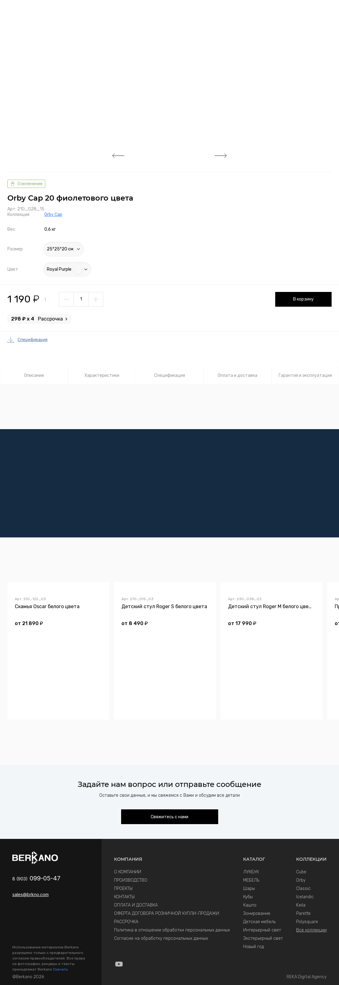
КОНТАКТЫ (124, 896)
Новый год (253, 946)
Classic (303, 888)
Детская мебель (259, 921)
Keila (300, 905)
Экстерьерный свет (263, 938)
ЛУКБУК (251, 872)
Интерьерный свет (262, 930)
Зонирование (256, 913)
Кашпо (249, 905)
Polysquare (307, 921)
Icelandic (305, 896)
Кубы (248, 896)
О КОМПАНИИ (127, 872)
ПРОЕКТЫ (123, 888)
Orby (300, 880)
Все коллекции (311, 930)
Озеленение (26, 183)
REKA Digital (307, 976)
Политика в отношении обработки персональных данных (172, 930)
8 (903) (36, 878)
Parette (303, 913)
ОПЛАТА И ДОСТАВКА (136, 905)
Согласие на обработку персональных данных (161, 938)
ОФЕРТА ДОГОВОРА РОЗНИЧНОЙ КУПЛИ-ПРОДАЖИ (166, 913)
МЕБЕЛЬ (251, 880)
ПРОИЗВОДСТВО (130, 880)
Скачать (60, 969)
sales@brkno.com (30, 894)
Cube (301, 872)
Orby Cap (53, 214)
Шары (249, 888)
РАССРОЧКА (126, 921)
